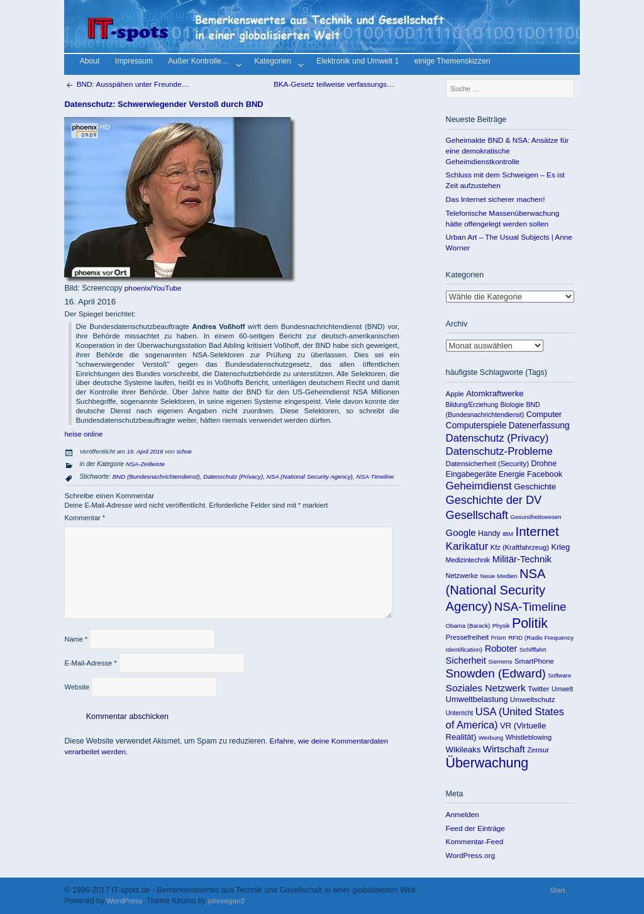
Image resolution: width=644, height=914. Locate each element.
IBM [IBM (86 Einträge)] (507, 533)
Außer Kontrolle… (203, 63)
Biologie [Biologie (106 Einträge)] (512, 404)
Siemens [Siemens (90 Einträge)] (500, 661)
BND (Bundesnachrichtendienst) (156, 476)
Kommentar (84, 517)
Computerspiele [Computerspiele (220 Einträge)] (476, 425)
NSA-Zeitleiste (145, 463)
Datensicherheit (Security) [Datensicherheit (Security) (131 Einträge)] (487, 463)
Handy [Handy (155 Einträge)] (489, 533)
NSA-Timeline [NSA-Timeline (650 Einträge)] (530, 606)
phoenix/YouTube (153, 288)
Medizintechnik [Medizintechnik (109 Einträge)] (468, 560)
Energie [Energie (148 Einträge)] (512, 474)
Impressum (134, 62)
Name (75, 639)
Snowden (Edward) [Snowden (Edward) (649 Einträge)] (496, 673)
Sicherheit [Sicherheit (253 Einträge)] (466, 660)
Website (76, 687)
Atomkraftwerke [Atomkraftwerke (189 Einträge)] (495, 393)
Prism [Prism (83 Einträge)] (498, 637)
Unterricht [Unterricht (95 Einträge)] (460, 713)
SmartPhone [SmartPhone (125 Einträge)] (534, 661)
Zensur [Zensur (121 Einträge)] (538, 750)
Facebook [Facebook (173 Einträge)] (544, 474)
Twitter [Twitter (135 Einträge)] (538, 688)
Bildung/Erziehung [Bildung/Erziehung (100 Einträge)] (472, 404)
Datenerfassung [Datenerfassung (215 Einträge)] (539, 425)
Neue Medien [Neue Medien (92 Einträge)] (498, 575)
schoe (184, 452)
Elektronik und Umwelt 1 (357, 62)
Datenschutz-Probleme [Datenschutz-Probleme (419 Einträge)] (499, 451)
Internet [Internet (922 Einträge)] (537, 531)
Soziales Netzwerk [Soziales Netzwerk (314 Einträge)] (486, 688)
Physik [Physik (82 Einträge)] (501, 625)
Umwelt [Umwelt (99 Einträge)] (562, 689)
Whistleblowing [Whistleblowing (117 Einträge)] (529, 737)
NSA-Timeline (375, 476)
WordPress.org (470, 855)
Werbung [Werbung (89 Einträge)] (491, 737)
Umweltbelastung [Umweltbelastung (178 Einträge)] (477, 699)
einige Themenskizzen (452, 62)
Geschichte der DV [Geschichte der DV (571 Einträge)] (494, 500)
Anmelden (462, 814)
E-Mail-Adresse (90, 663)
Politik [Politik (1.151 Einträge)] (530, 623)
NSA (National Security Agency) (310, 476)
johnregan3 (226, 900)
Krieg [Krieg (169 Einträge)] (560, 547)
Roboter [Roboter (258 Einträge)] (501, 649)
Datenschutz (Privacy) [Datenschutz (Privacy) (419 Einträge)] (497, 438)
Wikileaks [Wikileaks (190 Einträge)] (463, 749)
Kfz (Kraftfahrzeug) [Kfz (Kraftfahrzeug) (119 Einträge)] (520, 547)
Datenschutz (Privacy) (233, 476)
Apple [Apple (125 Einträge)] (455, 394)
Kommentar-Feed (475, 841)
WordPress (124, 900)
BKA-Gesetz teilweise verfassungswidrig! (347, 84)
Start (557, 890)
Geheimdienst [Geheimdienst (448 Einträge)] (479, 486)
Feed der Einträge (475, 828)
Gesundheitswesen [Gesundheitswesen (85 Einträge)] (536, 516)
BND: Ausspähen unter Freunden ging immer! (145, 84)
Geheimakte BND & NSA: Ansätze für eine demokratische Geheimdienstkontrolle (507, 150)
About (90, 62)
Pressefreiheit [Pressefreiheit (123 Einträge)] (467, 637)
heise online (83, 434)
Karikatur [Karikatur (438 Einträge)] (467, 546)
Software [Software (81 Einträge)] (559, 675)
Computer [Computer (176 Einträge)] (544, 414)
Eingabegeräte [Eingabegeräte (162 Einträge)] (471, 474)
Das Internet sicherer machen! (495, 199)
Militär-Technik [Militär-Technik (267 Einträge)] (522, 559)
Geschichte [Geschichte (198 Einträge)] (535, 486)
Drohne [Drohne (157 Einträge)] (544, 463)
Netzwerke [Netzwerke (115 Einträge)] (462, 575)
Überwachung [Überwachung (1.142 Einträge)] (487, 763)
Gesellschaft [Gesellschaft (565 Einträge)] (477, 515)
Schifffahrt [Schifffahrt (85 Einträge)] (533, 649)
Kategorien (277, 63)
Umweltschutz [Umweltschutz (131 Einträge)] (532, 699)
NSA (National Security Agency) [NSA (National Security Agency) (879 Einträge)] (495, 590)
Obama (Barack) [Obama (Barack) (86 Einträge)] (468, 625)
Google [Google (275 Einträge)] (461, 533)
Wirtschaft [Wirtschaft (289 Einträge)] (504, 749)
